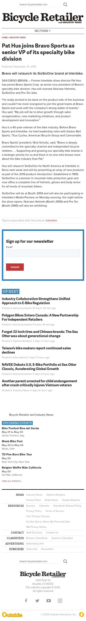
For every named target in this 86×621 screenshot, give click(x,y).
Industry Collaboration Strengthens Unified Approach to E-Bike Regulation (36, 300)
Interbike (51, 220)
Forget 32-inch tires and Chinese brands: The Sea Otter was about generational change (40, 333)
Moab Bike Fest (12, 441)
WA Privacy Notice (36, 526)
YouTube (48, 601)
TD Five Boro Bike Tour (17, 454)
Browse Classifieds (37, 538)
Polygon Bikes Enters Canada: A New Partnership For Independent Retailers (40, 317)
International (20, 357)
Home (5, 37)
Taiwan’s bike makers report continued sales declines (36, 350)
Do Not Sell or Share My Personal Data (48, 521)
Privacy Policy (34, 511)
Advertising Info (35, 543)
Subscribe (32, 549)
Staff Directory (34, 532)
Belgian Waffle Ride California (21, 467)
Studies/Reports (71, 500)
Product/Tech (33, 500)
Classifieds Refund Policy (67, 505)
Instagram (60, 601)
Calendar (44, 505)
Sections (43, 30)
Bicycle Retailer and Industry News (31, 415)
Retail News (51, 500)
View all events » (12, 481)
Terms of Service (54, 511)
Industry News (18, 37)
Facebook (26, 601)
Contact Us (52, 532)
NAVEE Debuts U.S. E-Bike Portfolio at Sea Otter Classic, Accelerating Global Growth (39, 366)
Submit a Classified (62, 538)
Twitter (37, 601)
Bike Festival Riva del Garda (20, 428)
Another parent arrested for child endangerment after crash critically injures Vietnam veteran (39, 383)
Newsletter (47, 549)
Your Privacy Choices (38, 516)
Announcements (22, 308)
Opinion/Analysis (22, 341)
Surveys (30, 505)
